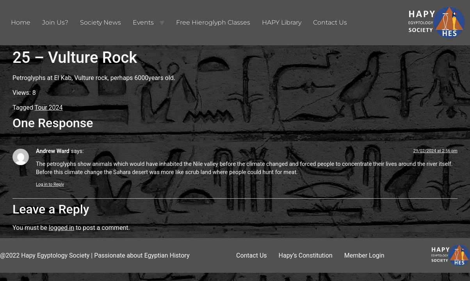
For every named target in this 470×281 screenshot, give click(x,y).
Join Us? (55, 22)
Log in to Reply (50, 184)
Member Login (364, 255)
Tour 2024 (49, 107)
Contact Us (330, 22)
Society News (100, 22)
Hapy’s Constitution (306, 255)
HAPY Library (281, 22)
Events (143, 22)
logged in (61, 227)
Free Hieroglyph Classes (213, 22)
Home (20, 22)
